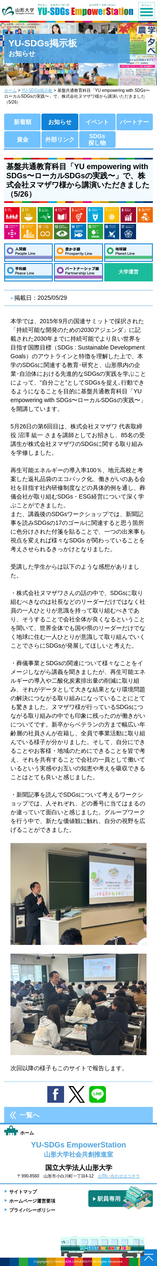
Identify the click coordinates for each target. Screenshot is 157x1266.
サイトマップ (23, 1191)
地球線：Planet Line (128, 252)
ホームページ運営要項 (32, 1200)
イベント (97, 122)
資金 (22, 139)
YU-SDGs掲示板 (36, 90)
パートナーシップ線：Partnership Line (78, 272)
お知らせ (60, 122)
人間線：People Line (28, 252)
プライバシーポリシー (32, 1210)
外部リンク (60, 139)
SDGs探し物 (97, 139)
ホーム (10, 90)
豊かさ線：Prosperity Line (78, 252)
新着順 (22, 122)
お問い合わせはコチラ (119, 1176)
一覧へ (29, 1115)
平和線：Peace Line (28, 272)
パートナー (134, 122)
